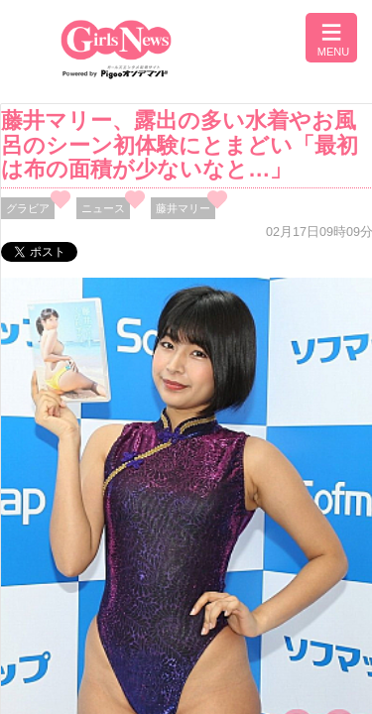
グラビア (28, 208)
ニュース (103, 208)
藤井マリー (183, 208)
